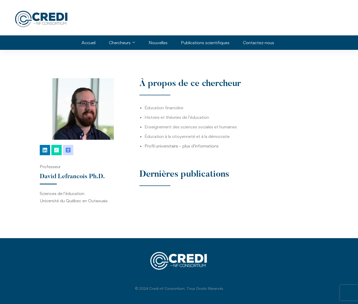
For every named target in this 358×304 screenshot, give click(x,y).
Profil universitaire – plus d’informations (182, 146)
